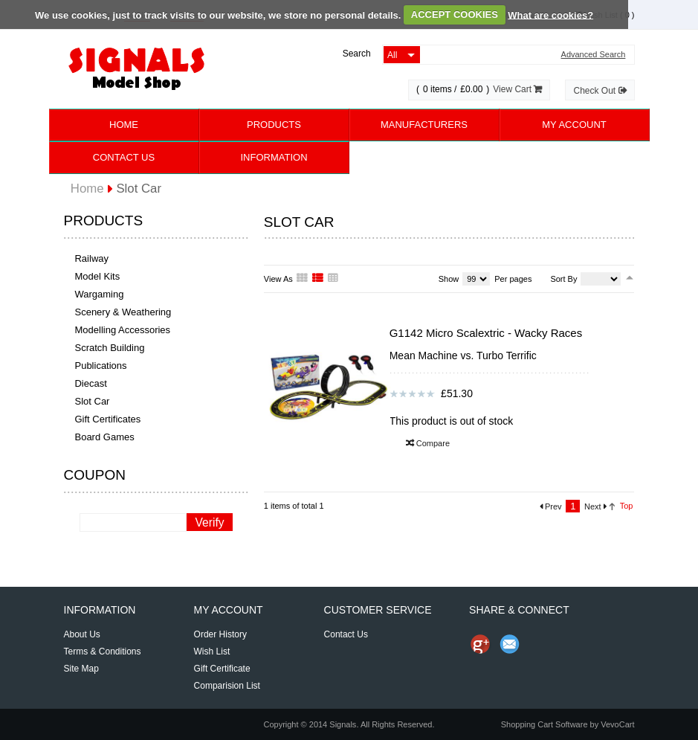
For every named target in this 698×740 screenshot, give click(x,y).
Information (273, 157)
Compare (428, 443)
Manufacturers (424, 124)
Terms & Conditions (102, 651)
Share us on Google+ (480, 644)
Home (123, 124)
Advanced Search (593, 55)
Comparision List (227, 686)
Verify (209, 522)
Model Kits (97, 276)
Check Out (599, 91)
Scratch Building (109, 347)
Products (274, 124)
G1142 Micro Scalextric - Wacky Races (486, 332)
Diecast (90, 383)
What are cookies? (550, 14)
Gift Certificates (107, 419)
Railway (91, 258)
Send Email (510, 644)
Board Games (104, 437)
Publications (100, 365)
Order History (220, 634)
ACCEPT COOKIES (454, 14)
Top (626, 505)
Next (595, 506)
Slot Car (91, 401)
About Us (82, 634)
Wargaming (98, 294)
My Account (574, 124)
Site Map (81, 668)
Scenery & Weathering (122, 312)
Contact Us (124, 157)
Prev (551, 506)
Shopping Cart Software (544, 724)
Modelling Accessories (122, 329)
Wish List (212, 651)
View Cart (517, 89)
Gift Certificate (222, 668)
